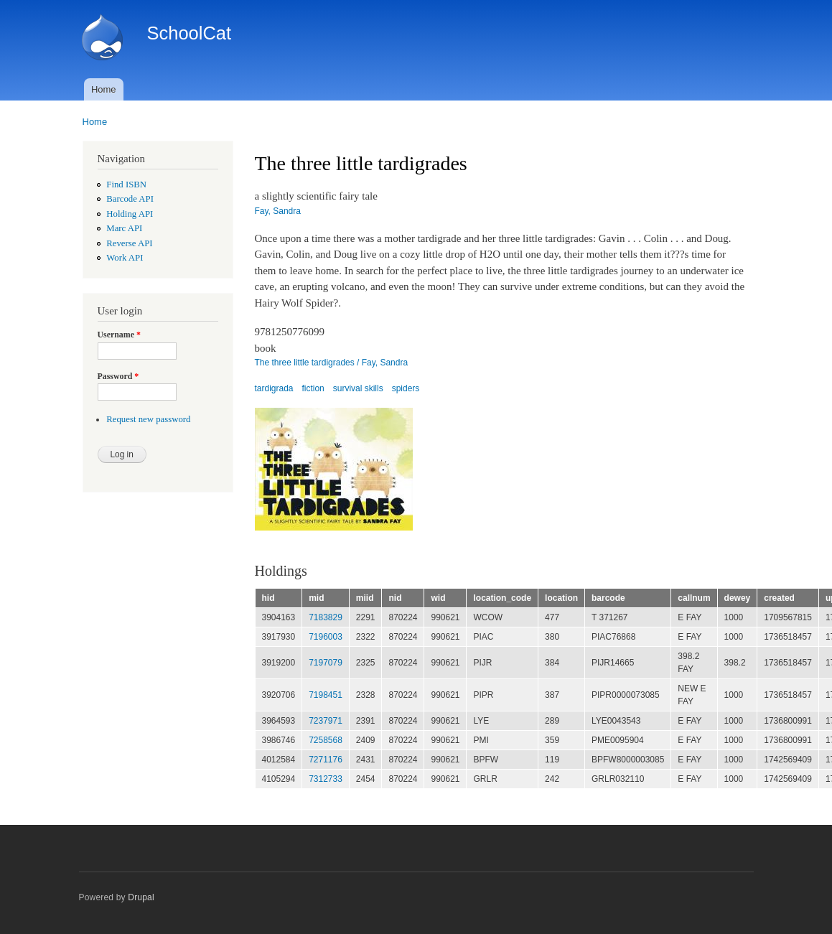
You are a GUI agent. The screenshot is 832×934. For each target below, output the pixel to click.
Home (103, 89)
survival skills (358, 388)
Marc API (124, 228)
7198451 (325, 695)
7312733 (325, 779)
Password (118, 376)
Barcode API (130, 199)
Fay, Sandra (278, 211)
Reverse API (129, 243)
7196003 (325, 637)
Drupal (141, 897)
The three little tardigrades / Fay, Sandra (331, 363)
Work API (124, 258)
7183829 (325, 617)
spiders (406, 388)
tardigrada (274, 388)
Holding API (129, 214)
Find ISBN (126, 184)
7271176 (325, 760)
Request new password (148, 419)
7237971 (325, 721)
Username (119, 335)
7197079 (325, 663)
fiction (313, 388)
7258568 (325, 740)
